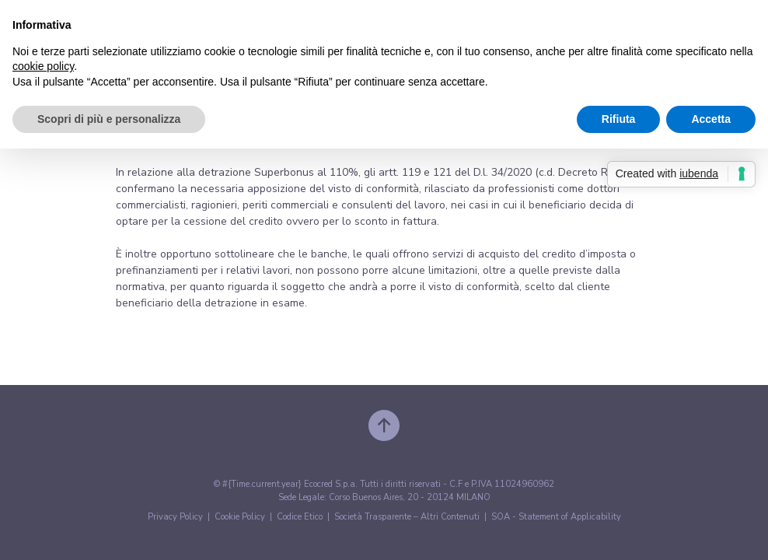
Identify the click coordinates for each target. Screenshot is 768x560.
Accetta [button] (711, 119)
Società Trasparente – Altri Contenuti (407, 517)
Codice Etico (300, 517)
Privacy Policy (175, 517)
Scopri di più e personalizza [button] (108, 119)
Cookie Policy (240, 517)
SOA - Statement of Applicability (556, 517)
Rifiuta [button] (619, 119)
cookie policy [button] (43, 66)
